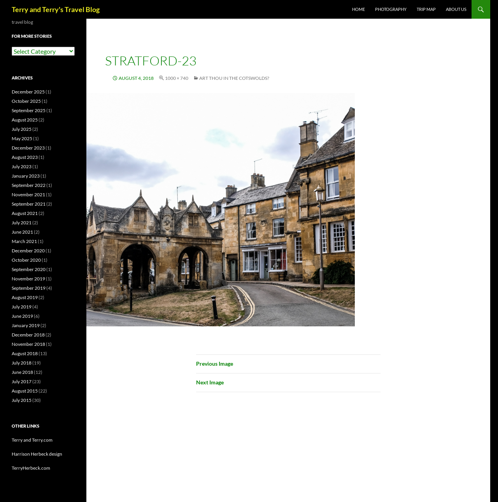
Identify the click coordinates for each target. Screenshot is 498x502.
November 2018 (28, 344)
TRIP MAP (426, 9)
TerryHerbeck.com (31, 468)
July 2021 (22, 222)
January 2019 (26, 325)
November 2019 (28, 279)
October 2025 (26, 101)
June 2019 (22, 316)
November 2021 (28, 194)
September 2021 (29, 204)
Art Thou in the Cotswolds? (234, 78)
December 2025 (28, 92)
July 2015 (22, 400)
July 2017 (22, 381)
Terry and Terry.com (32, 440)
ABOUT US (456, 9)
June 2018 (22, 372)
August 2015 (25, 391)
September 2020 (29, 269)
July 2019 (22, 307)
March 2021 (24, 241)
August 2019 (25, 297)
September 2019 (29, 288)
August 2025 (25, 120)
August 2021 (25, 213)
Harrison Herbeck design (37, 454)
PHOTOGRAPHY (391, 9)
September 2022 (29, 185)
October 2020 (26, 260)
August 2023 (25, 157)
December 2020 (28, 251)
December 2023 (28, 148)
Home (358, 9)
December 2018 (28, 335)
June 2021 (22, 232)
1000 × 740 (176, 78)
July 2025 (22, 129)
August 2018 (25, 353)
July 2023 (22, 166)
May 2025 (22, 138)
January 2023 (26, 176)
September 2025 (29, 110)
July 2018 (22, 363)
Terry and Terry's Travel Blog (56, 9)
